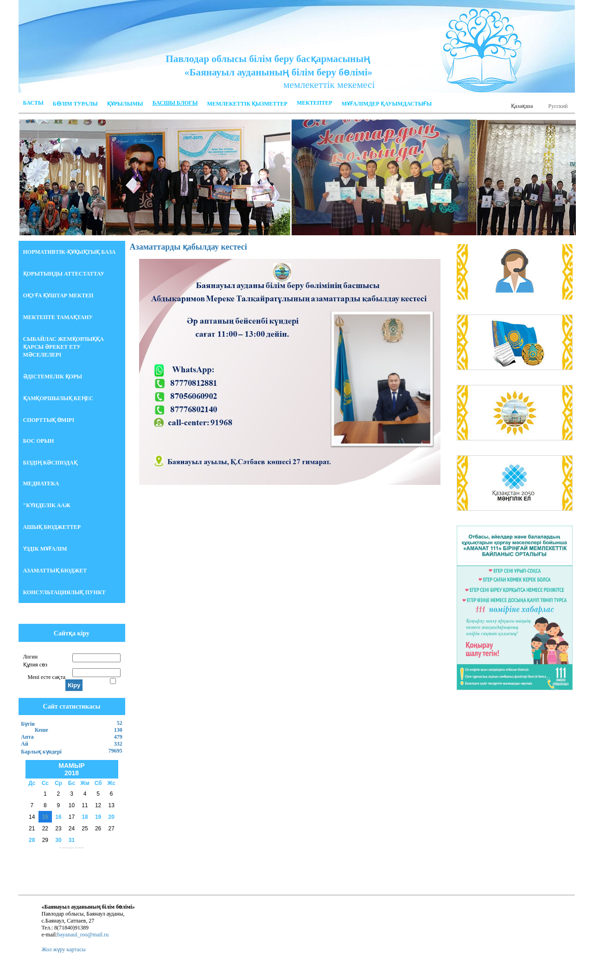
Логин (30, 656)
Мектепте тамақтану (58, 317)
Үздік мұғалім (45, 549)
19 (98, 817)
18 (85, 817)
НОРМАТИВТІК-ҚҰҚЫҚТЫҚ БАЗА (69, 252)
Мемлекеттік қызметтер (247, 103)
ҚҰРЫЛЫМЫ (125, 103)
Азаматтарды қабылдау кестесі (188, 246)
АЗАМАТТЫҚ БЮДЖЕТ (55, 570)
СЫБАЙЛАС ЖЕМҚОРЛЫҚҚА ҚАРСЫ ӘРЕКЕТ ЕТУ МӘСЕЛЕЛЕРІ (63, 347)
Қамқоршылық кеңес (58, 398)
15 (45, 817)
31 (72, 840)
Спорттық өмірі (49, 420)
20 (111, 817)
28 (32, 840)
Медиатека (41, 483)
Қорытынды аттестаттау (64, 273)
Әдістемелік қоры (53, 376)
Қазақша (522, 106)
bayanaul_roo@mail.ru (82, 934)
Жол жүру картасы (64, 949)
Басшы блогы (175, 103)
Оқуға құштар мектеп (58, 295)
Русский (558, 106)
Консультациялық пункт (64, 592)
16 (58, 817)
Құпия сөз (35, 664)
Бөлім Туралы (75, 103)
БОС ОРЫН (38, 441)
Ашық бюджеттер (52, 527)
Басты (33, 103)
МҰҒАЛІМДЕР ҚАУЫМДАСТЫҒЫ (387, 103)
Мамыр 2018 (71, 769)
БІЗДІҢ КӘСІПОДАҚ (50, 462)
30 (58, 840)
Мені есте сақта (47, 677)
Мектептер (314, 103)
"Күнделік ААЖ (46, 505)
